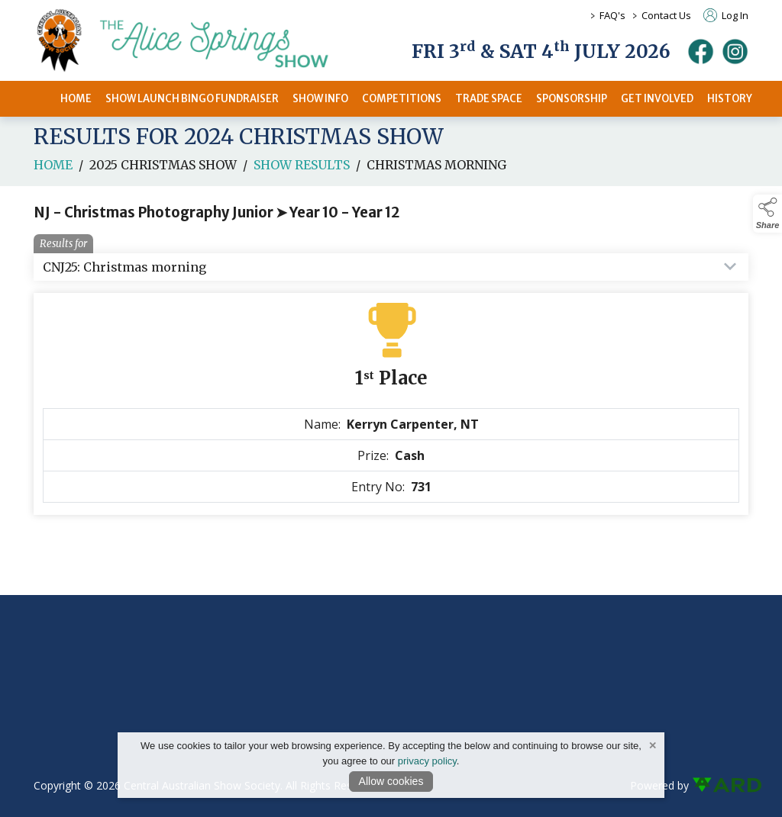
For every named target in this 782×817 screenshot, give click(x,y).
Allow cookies (391, 781)
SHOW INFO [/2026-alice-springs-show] (320, 98)
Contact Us (666, 15)
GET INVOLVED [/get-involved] (657, 98)
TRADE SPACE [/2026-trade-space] (488, 98)
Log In (725, 15)
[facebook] (700, 51)
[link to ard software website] (720, 785)
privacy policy (427, 761)
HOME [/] (76, 98)
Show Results (302, 169)
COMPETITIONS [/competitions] (401, 98)
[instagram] (735, 51)
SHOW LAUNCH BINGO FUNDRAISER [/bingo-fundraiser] (192, 98)
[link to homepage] (202, 40)
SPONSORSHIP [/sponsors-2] (571, 98)
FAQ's (612, 15)
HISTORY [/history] (729, 98)
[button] (767, 214)
